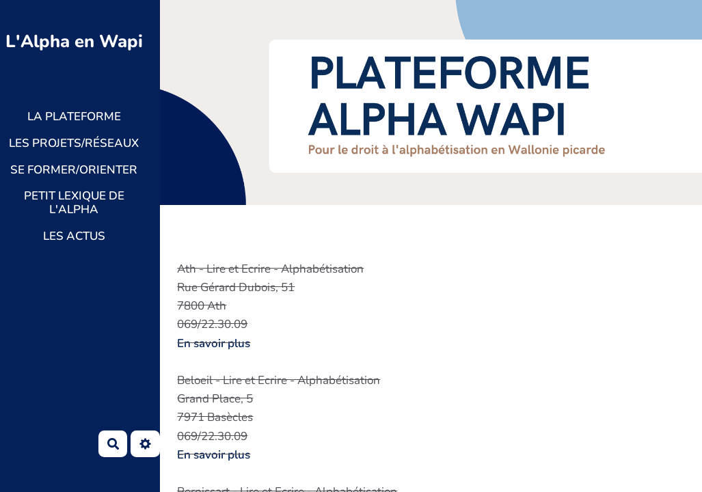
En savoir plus (213, 343)
